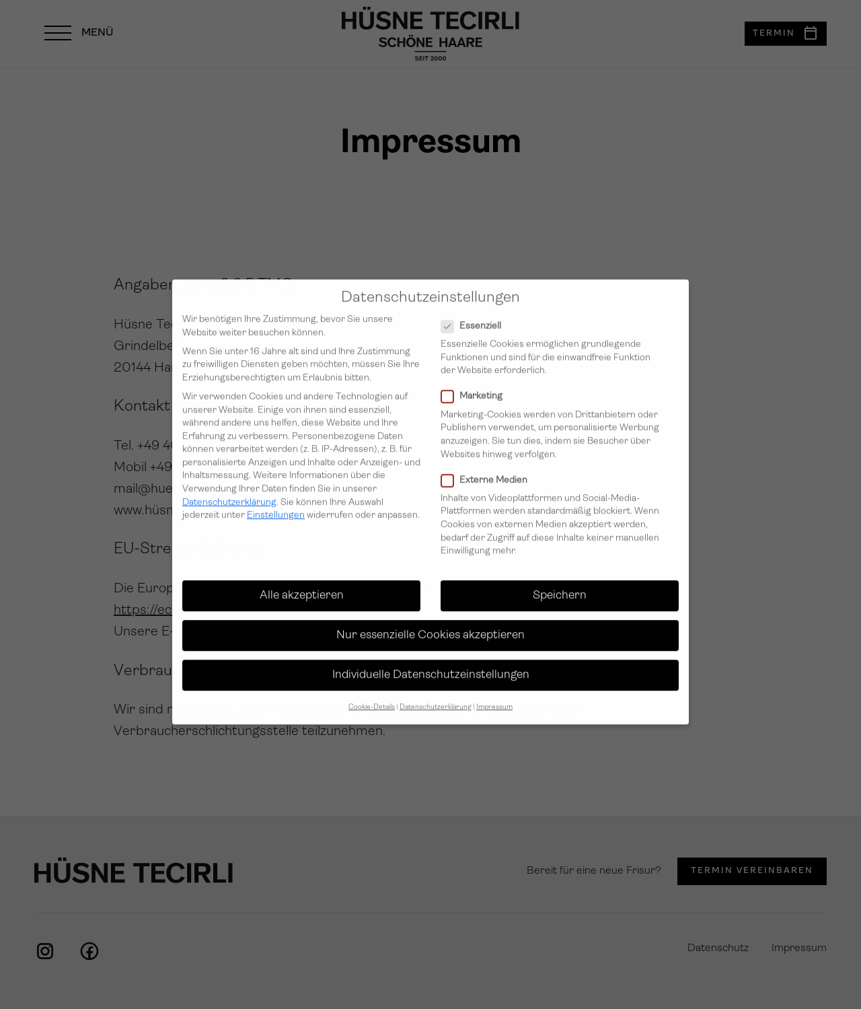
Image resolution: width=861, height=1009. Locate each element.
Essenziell (475, 318)
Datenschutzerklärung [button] (436, 699)
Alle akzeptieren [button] (302, 587)
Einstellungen (276, 507)
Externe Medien (488, 472)
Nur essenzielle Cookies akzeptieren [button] (430, 627)
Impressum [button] (494, 699)
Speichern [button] (560, 587)
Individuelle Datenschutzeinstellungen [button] (430, 666)
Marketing (476, 388)
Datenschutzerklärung (229, 494)
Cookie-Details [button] (371, 699)
